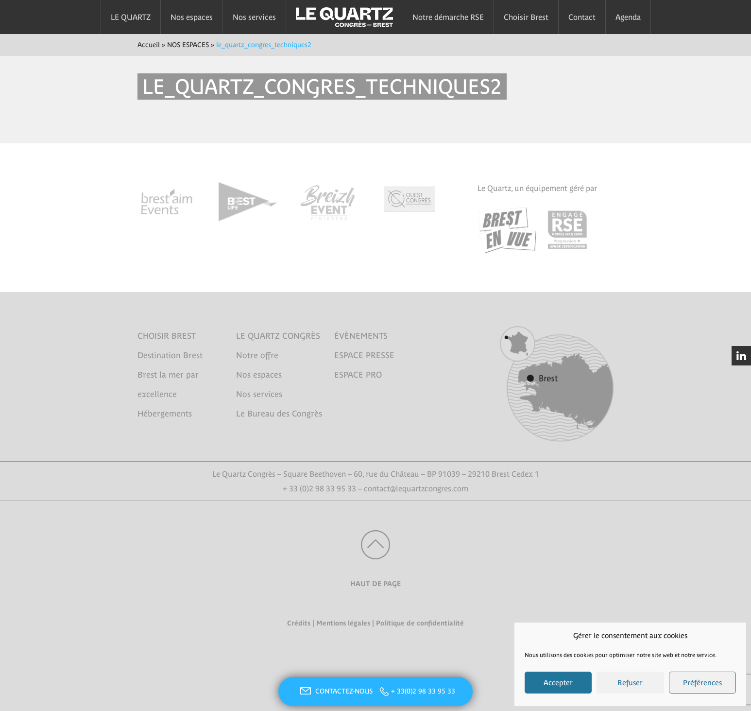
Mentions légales (343, 623)
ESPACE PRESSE (364, 355)
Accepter (558, 682)
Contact (582, 17)
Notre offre (257, 355)
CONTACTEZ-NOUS (335, 691)
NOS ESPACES (188, 45)
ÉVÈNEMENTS (361, 336)
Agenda (628, 17)
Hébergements (164, 413)
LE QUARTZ (131, 17)
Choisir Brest (526, 17)
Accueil (148, 45)
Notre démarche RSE (448, 17)
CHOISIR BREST (166, 336)
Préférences (702, 682)
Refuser (630, 682)
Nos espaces (192, 17)
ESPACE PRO (358, 375)
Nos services (254, 17)
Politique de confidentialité (420, 623)
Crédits (298, 623)
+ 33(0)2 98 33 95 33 (423, 691)
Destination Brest (170, 355)
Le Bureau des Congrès (279, 413)
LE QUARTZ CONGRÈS (278, 336)
